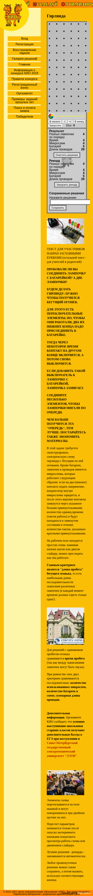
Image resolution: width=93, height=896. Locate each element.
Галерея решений (24, 58)
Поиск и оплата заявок (25, 109)
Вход (24, 38)
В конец (79, 121)
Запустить (55, 125)
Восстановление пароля (24, 51)
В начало (54, 121)
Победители (24, 116)
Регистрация (25, 44)
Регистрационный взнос (24, 86)
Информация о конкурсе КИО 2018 (24, 72)
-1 (64, 121)
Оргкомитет (24, 93)
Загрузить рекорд (67, 184)
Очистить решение (67, 155)
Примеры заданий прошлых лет (24, 100)
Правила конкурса (24, 79)
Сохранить (57, 207)
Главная (24, 64)
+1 (70, 121)
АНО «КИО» (84, 893)
